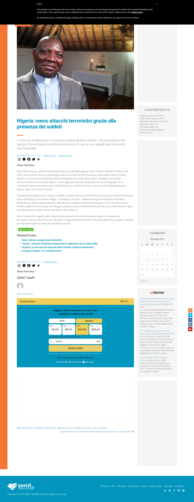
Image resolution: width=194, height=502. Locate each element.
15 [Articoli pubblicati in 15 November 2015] (172, 260)
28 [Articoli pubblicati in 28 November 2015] (167, 270)
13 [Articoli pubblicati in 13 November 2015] (162, 260)
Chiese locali (65, 156)
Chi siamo (104, 486)
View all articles (25, 293)
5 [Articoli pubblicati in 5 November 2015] (157, 255)
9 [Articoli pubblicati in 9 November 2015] (142, 260)
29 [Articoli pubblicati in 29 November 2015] (172, 270)
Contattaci (179, 486)
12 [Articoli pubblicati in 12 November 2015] (157, 260)
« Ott (141, 281)
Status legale (155, 486)
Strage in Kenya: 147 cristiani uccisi (42, 250)
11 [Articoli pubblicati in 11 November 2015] (152, 260)
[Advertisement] (75, 402)
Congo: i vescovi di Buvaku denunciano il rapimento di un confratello (60, 243)
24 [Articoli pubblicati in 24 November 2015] (147, 270)
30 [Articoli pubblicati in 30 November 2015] (142, 275)
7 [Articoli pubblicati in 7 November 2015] (167, 255)
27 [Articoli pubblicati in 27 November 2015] (162, 270)
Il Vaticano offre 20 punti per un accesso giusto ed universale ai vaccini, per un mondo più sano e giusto (157, 301)
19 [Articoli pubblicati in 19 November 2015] (157, 265)
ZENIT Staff (50, 156)
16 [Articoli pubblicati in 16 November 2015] (142, 265)
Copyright (167, 486)
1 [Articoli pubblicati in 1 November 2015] (172, 249)
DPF (113, 486)
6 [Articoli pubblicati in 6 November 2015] (162, 255)
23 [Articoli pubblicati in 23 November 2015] (142, 270)
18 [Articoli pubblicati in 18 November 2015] (152, 265)
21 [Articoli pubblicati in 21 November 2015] (167, 265)
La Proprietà (133, 486)
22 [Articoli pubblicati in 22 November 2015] (172, 265)
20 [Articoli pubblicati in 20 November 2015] (162, 265)
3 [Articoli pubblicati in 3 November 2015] (147, 255)
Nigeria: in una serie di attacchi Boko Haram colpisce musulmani (57, 247)
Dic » (147, 281)
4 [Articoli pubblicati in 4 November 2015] (152, 255)
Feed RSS (158, 292)
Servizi (144, 486)
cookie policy (137, 12)
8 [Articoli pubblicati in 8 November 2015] (172, 255)
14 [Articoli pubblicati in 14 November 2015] (167, 260)
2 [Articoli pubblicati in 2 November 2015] (142, 255)
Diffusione (121, 486)
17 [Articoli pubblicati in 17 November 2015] (147, 265)
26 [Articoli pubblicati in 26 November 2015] (157, 270)
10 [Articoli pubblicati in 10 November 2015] (147, 260)
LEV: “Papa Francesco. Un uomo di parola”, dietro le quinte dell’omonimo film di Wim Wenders (157, 334)
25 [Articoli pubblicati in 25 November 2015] (152, 270)
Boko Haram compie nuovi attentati (42, 240)
